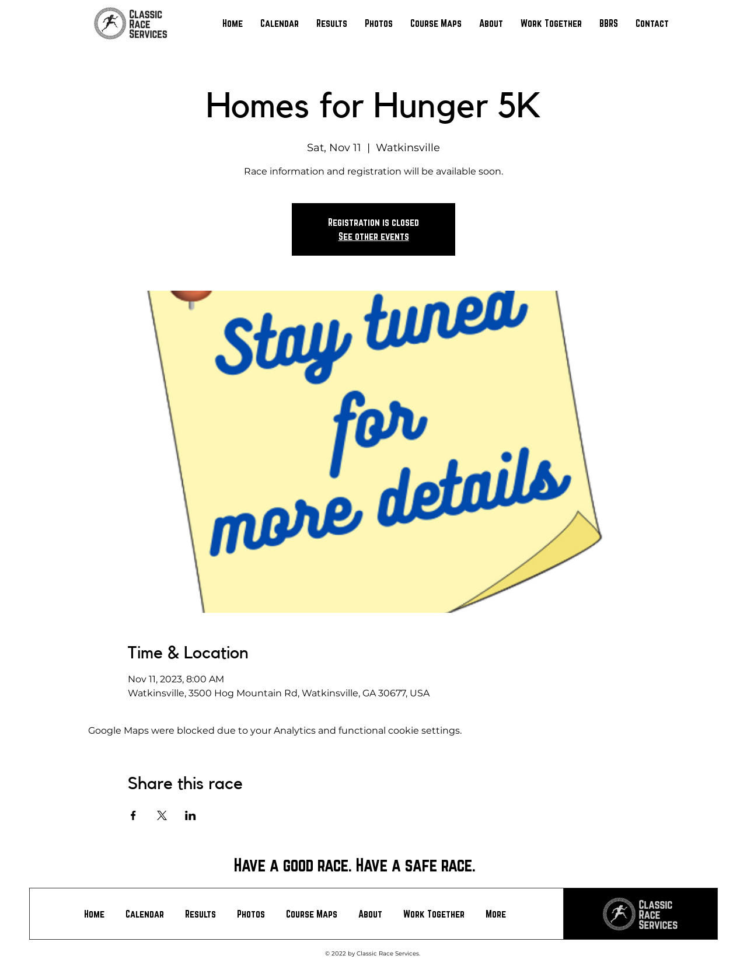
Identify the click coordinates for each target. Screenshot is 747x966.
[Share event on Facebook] (133, 815)
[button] (332, 23)
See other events (373, 236)
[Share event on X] (161, 815)
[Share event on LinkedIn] (190, 815)
